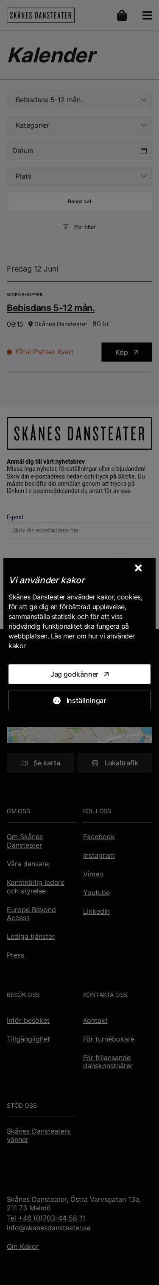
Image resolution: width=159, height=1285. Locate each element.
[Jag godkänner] (79, 674)
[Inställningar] (79, 700)
